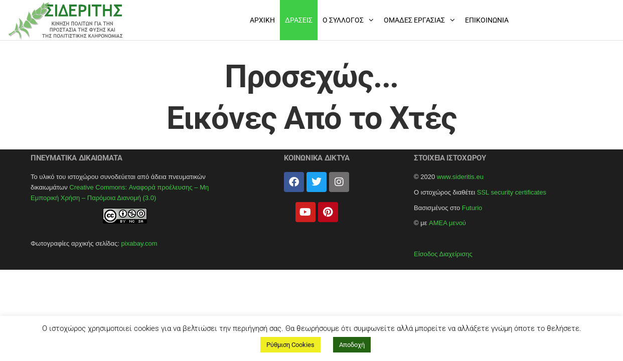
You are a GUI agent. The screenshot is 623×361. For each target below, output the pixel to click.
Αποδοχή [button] (352, 344)
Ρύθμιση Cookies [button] (290, 344)
